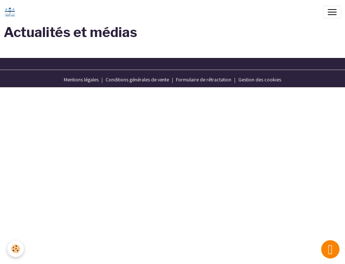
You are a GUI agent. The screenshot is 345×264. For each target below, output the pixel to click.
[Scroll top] (330, 249)
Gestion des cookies (259, 79)
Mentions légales (81, 79)
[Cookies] (15, 249)
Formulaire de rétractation (203, 79)
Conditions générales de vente (137, 79)
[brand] (11, 12)
